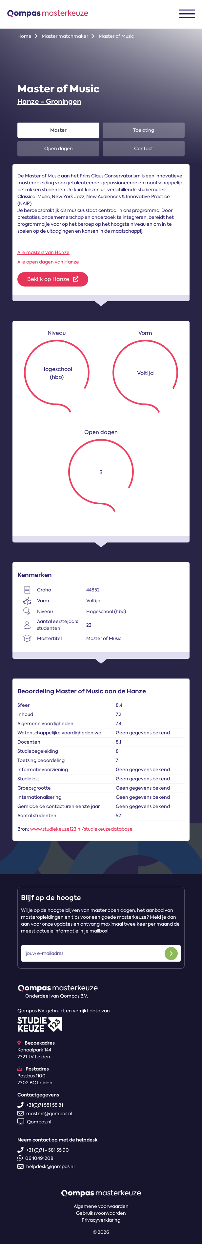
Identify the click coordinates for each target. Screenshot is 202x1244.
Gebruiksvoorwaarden (101, 1213)
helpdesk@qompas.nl (45, 1166)
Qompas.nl (34, 1122)
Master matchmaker (65, 36)
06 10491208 (35, 1158)
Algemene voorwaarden (101, 1206)
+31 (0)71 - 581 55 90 (43, 1150)
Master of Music (116, 36)
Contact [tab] (143, 148)
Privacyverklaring (101, 1220)
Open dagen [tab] (58, 148)
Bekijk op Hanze (52, 279)
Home (24, 36)
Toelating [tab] (143, 130)
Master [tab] (58, 130)
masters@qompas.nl (44, 1114)
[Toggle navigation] (186, 14)
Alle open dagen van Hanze (48, 262)
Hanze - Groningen (49, 101)
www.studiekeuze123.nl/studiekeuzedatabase (81, 829)
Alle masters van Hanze (43, 252)
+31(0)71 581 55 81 (40, 1105)
